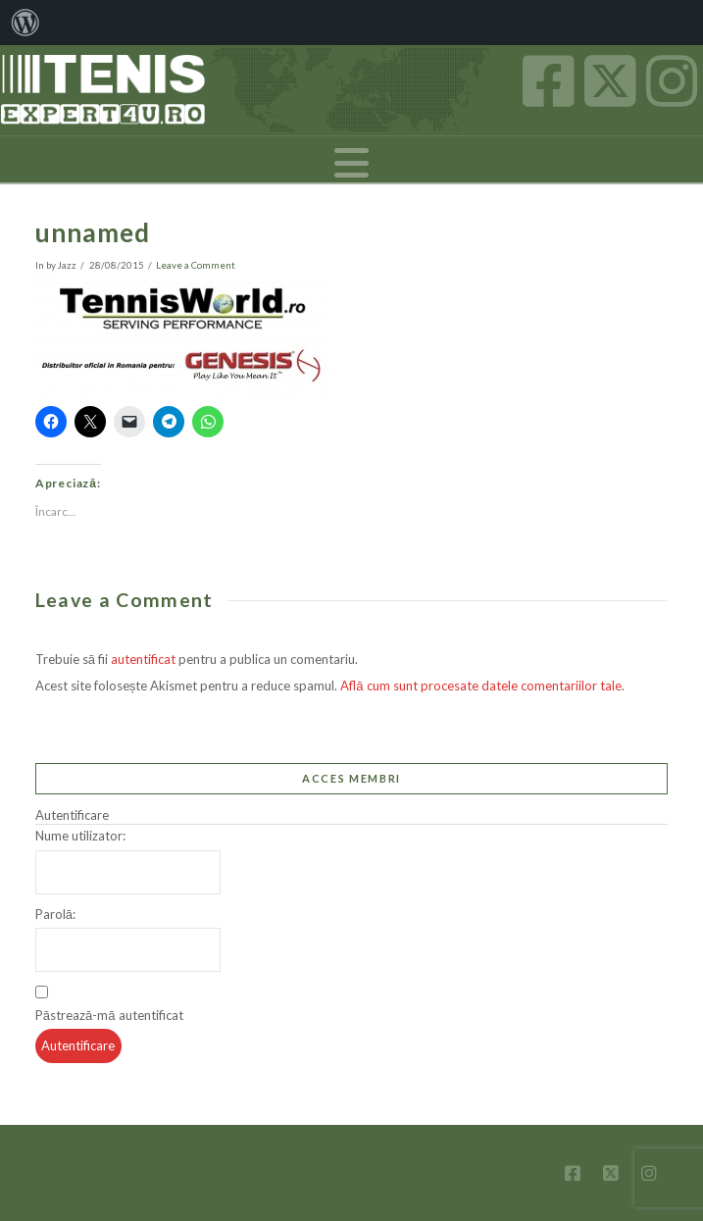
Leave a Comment (195, 265)
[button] (351, 162)
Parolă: (55, 914)
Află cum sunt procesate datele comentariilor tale (480, 685)
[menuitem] (25, 22)
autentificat (143, 659)
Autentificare (78, 1045)
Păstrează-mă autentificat (109, 1015)
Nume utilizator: (80, 835)
